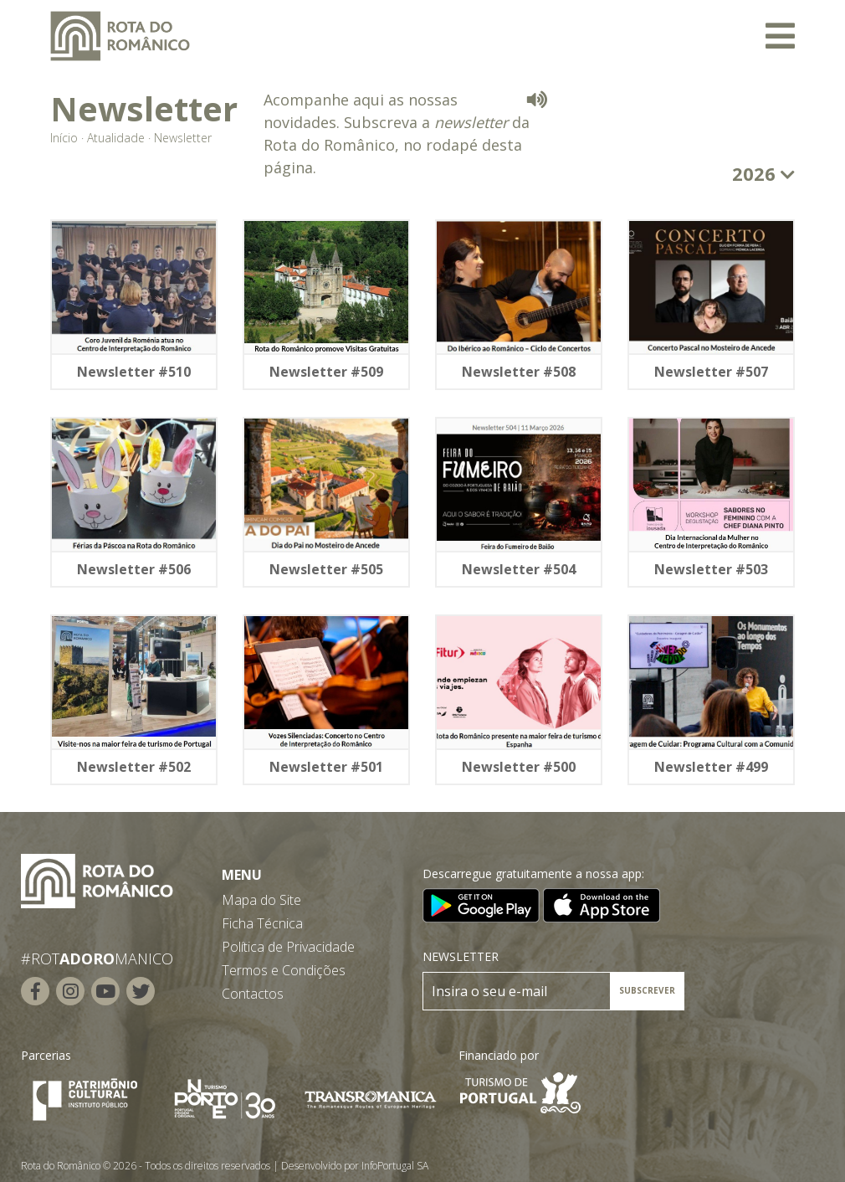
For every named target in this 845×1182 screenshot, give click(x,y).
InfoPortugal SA (394, 1166)
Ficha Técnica (262, 923)
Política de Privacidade (288, 947)
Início (64, 138)
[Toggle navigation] (780, 36)
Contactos (253, 993)
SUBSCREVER (647, 990)
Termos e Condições (284, 970)
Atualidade (116, 138)
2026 (763, 173)
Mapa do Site (261, 900)
